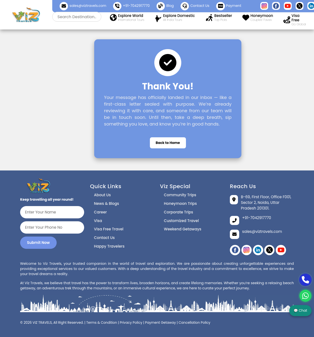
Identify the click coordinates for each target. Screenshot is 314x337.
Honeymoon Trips (180, 203)
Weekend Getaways (182, 229)
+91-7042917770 (136, 5)
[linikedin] (258, 250)
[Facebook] (235, 250)
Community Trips (180, 194)
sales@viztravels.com (87, 5)
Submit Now (38, 242)
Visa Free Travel (108, 229)
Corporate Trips (178, 212)
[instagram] (246, 250)
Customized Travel (181, 220)
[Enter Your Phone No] (52, 227)
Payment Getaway (160, 322)
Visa (98, 220)
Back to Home (168, 142)
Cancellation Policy (194, 322)
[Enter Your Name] (52, 212)
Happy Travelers (109, 246)
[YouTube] (281, 250)
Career (100, 212)
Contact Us (104, 237)
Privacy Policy (131, 322)
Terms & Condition (101, 322)
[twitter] (269, 250)
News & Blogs (106, 203)
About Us (102, 194)
